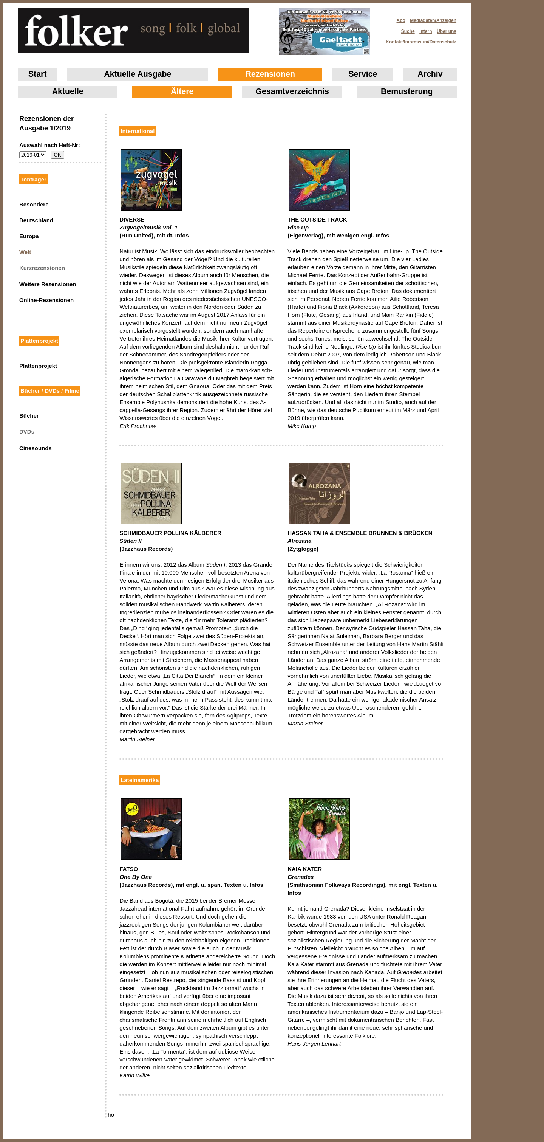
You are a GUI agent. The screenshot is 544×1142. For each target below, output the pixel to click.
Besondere (34, 204)
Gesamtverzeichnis (292, 91)
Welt (25, 252)
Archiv (429, 74)
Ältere (182, 91)
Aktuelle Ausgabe (137, 74)
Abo (401, 20)
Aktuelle (67, 91)
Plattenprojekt (38, 366)
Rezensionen (270, 74)
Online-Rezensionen (46, 300)
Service (363, 74)
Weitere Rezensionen (47, 284)
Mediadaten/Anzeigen (433, 20)
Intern (425, 31)
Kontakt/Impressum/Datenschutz (418, 40)
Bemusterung (407, 91)
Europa (29, 236)
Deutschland (36, 220)
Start (37, 74)
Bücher (29, 415)
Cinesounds (35, 448)
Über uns (446, 31)
